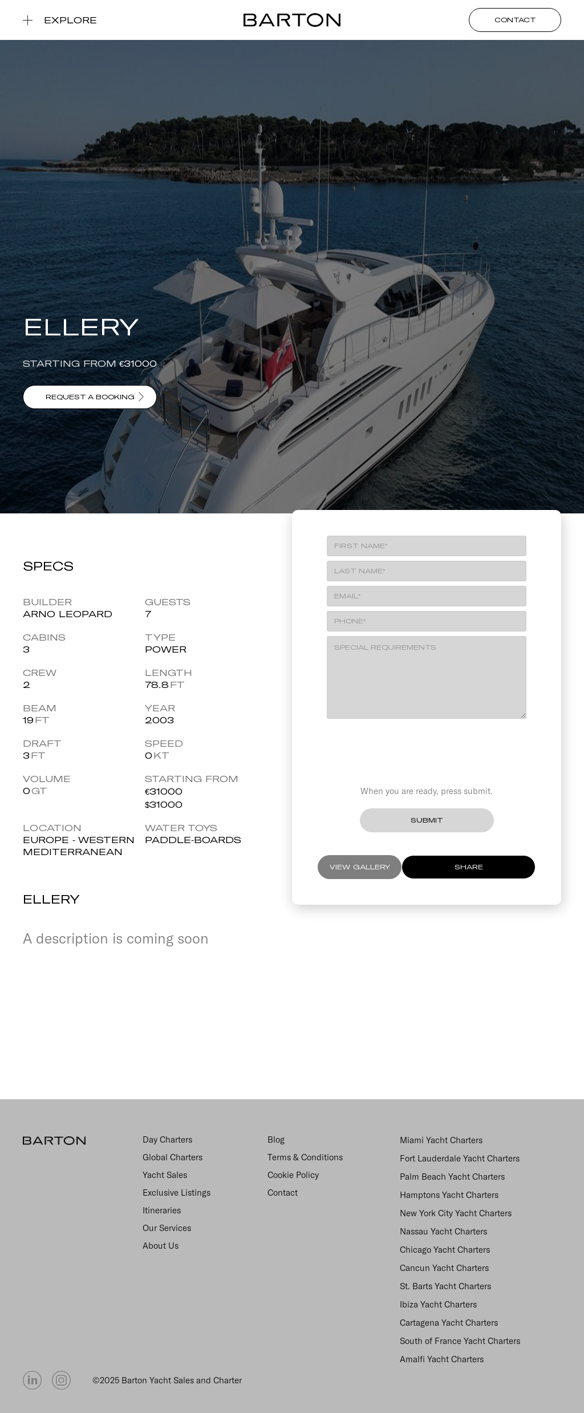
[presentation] (426, 746)
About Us (161, 1245)
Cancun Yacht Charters (444, 1267)
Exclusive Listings (176, 1192)
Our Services (167, 1227)
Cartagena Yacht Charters (449, 1322)
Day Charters (167, 1139)
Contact (282, 1192)
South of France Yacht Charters (460, 1340)
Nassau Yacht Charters (443, 1231)
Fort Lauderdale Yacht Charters (460, 1158)
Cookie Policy (293, 1174)
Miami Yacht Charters (441, 1140)
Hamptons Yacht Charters (449, 1194)
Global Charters (172, 1157)
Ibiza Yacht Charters (438, 1304)
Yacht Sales (165, 1174)
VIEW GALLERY (360, 867)
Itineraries (162, 1210)
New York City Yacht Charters (456, 1213)
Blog (276, 1139)
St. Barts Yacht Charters (445, 1286)
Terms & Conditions (305, 1157)
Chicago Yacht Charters (445, 1249)
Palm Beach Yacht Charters (452, 1176)
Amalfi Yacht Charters (442, 1359)
